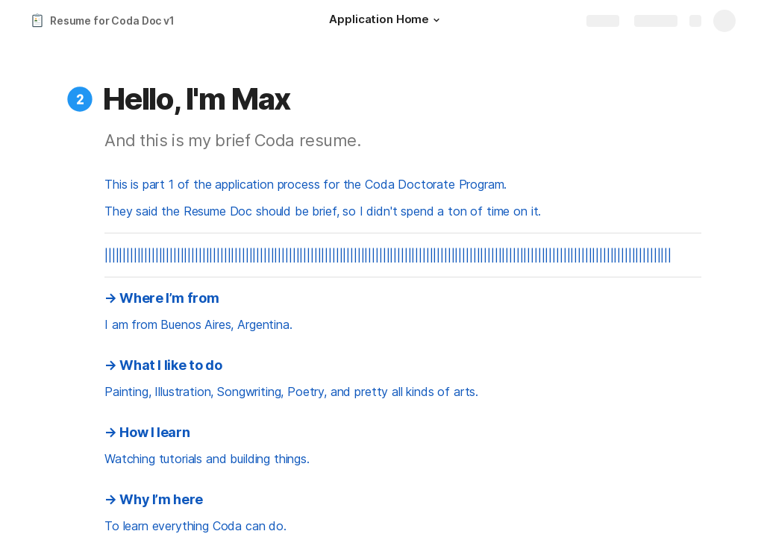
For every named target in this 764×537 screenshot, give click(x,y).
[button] (436, 20)
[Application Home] (386, 21)
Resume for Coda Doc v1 (112, 20)
